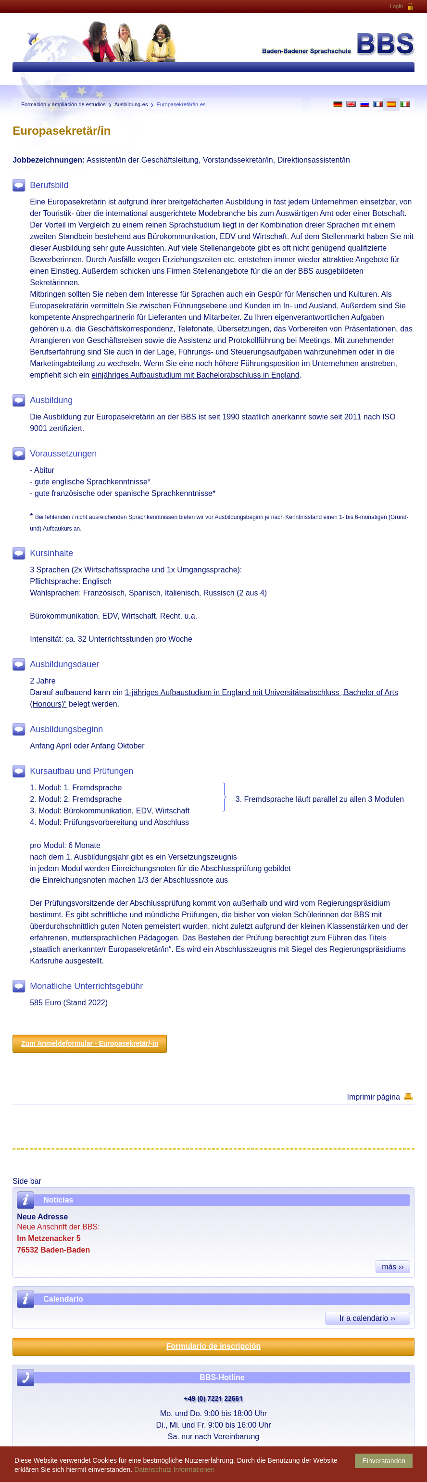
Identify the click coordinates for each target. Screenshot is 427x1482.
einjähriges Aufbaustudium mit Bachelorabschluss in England (195, 375)
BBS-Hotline (222, 1377)
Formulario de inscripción (213, 1346)
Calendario (63, 1299)
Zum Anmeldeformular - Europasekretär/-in (89, 1043)
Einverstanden (383, 1461)
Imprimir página (373, 1097)
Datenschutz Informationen (174, 1469)
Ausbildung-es (131, 104)
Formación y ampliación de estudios (63, 104)
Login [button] (402, 7)
